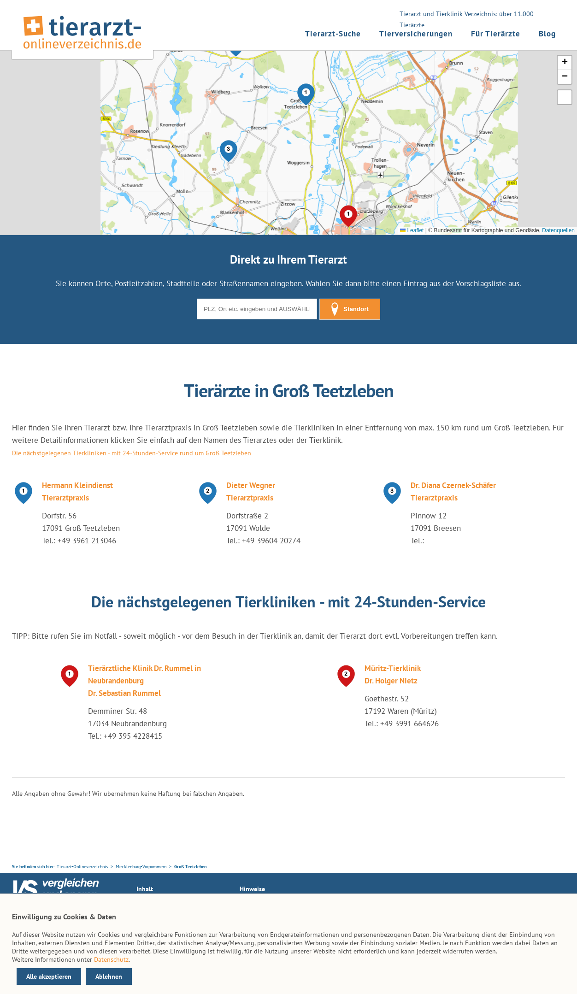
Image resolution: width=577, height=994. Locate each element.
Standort (350, 309)
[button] (306, 94)
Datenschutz (111, 959)
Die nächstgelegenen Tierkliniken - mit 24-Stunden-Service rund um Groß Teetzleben (131, 453)
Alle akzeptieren (48, 976)
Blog (547, 34)
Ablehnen (108, 976)
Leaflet (412, 230)
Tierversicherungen (416, 34)
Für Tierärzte (495, 34)
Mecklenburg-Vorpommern (141, 867)
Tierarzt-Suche (333, 34)
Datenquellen (558, 230)
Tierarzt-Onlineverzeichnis (82, 867)
